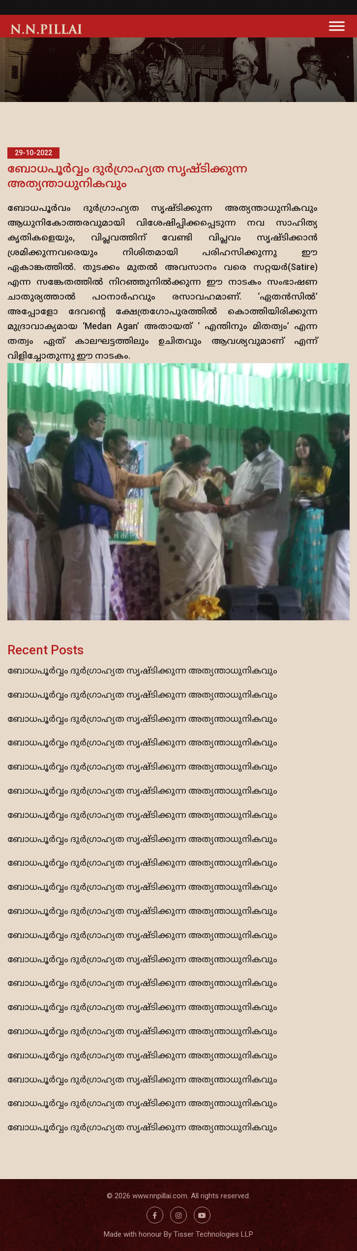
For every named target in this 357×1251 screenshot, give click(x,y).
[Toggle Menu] (337, 26)
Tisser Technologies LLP (213, 1234)
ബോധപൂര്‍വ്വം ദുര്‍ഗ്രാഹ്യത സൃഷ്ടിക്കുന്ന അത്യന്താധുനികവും (142, 670)
